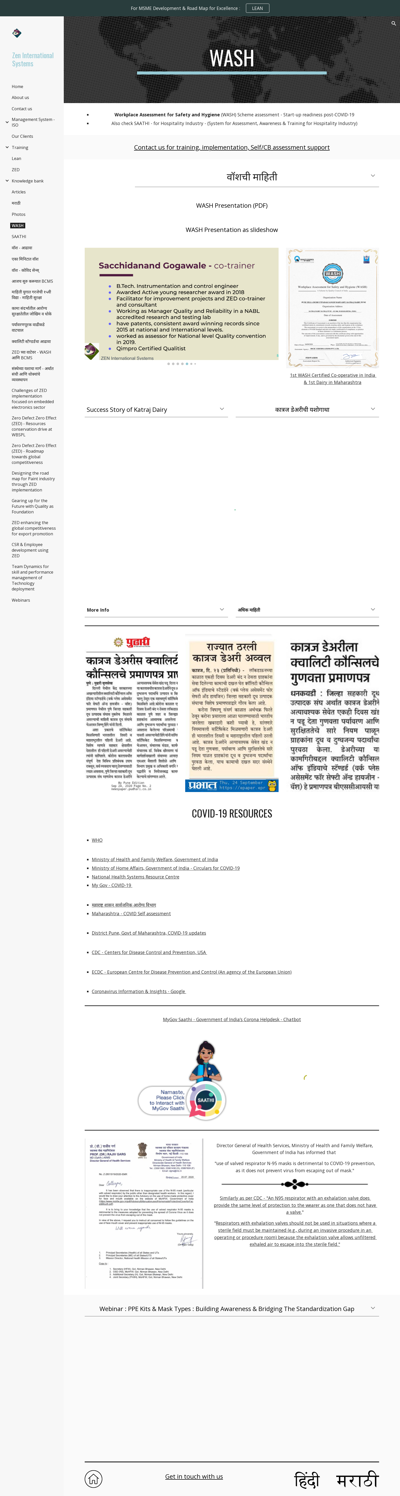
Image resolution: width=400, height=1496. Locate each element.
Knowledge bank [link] (28, 181)
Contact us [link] (22, 109)
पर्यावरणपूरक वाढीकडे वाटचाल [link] (28, 327)
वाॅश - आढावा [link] (22, 248)
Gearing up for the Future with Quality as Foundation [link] (33, 506)
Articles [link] (19, 192)
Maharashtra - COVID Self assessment (131, 913)
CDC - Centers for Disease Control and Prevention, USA (149, 952)
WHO (97, 840)
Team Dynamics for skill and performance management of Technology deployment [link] (32, 578)
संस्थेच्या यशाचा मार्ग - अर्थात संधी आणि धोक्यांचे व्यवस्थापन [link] (33, 374)
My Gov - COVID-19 (112, 885)
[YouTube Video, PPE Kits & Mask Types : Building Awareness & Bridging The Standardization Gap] (232, 1391)
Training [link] (20, 147)
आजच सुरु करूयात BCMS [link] (32, 281)
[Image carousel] (182, 306)
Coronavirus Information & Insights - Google (139, 991)
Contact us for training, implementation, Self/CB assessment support (232, 147)
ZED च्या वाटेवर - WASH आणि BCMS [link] (31, 355)
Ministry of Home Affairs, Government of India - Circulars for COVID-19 (166, 868)
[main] (232, 60)
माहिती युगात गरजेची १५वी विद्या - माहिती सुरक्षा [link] (31, 294)
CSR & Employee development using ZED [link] (30, 550)
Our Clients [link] (22, 136)
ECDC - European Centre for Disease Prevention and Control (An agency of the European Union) (192, 972)
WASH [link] (18, 225)
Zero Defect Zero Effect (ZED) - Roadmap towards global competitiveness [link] (34, 454)
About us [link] (20, 97)
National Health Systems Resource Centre (135, 877)
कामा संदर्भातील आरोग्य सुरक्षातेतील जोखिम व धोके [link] (32, 311)
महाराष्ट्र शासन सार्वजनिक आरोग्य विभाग (124, 905)
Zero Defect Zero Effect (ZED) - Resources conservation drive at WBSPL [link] (34, 426)
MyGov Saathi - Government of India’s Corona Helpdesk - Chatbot (232, 1019)
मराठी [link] (16, 203)
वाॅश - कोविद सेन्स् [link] (25, 270)
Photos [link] (19, 214)
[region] (200, 8)
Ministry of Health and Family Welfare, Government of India (155, 859)
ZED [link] (16, 169)
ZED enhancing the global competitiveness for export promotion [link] (34, 528)
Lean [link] (16, 158)
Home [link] (17, 86)
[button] (394, 23)
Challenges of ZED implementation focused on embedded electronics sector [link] (33, 399)
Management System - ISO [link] (33, 122)
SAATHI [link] (19, 236)
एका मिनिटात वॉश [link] (25, 259)
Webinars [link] (21, 600)
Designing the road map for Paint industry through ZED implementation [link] (33, 481)
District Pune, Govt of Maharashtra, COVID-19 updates (149, 933)
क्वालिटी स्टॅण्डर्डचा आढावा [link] (31, 341)
